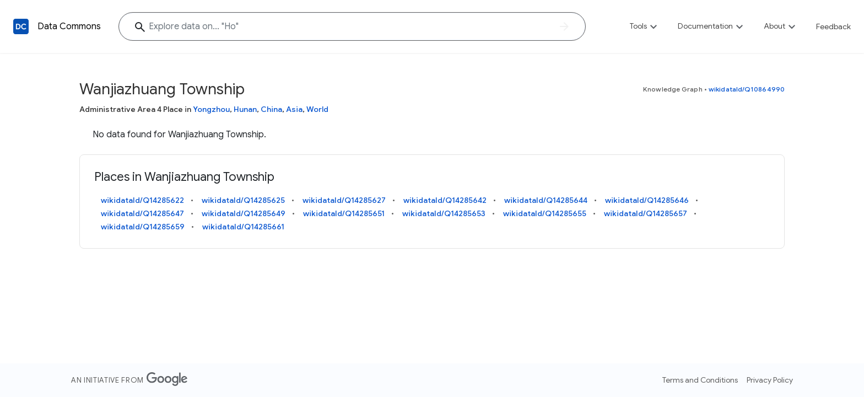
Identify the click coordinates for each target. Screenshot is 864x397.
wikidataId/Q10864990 (747, 89)
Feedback (833, 26)
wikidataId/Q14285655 (544, 213)
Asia (294, 109)
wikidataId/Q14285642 (445, 200)
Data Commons (69, 26)
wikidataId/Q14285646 (647, 200)
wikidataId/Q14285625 (243, 200)
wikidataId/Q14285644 (545, 200)
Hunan (245, 109)
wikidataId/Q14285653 (443, 213)
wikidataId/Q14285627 (344, 200)
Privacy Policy (770, 380)
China (271, 109)
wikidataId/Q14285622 (142, 200)
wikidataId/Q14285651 (344, 213)
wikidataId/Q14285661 (243, 227)
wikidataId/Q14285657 (645, 213)
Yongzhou (211, 109)
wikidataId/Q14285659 (143, 227)
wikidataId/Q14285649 (243, 213)
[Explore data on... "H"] (352, 26)
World (317, 109)
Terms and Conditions (700, 380)
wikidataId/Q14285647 (142, 213)
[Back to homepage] (21, 26)
